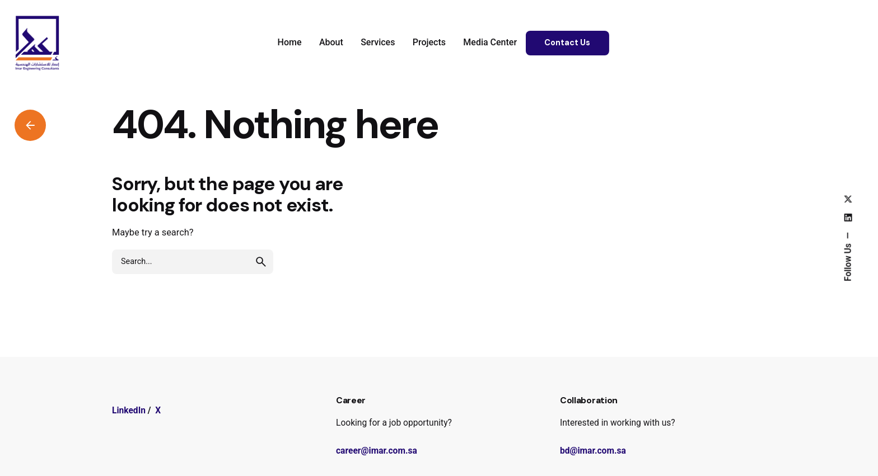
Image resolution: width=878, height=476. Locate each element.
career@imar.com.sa (376, 451)
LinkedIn (129, 411)
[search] (261, 261)
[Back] (30, 125)
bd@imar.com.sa (593, 451)
